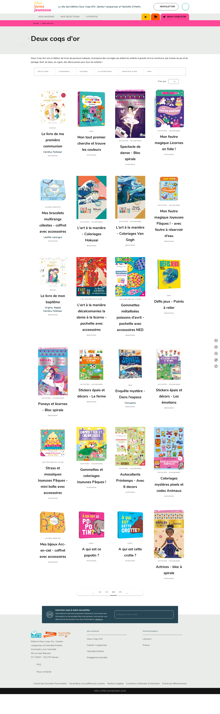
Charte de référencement (174, 684)
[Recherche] (185, 6)
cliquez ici (99, 619)
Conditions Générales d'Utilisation (143, 684)
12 (99, 592)
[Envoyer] (170, 614)
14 (113, 592)
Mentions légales (115, 684)
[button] (165, 6)
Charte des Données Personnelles (50, 684)
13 (106, 592)
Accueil (36, 23)
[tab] (34, 16)
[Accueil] (42, 6)
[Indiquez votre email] (140, 614)
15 (120, 592)
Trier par (162, 81)
